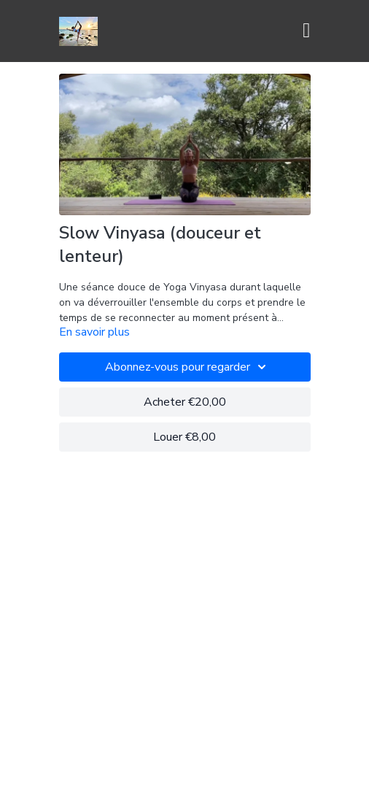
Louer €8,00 (184, 437)
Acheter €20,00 (185, 402)
